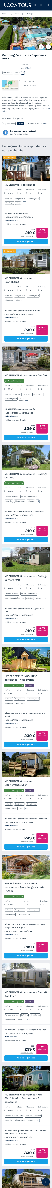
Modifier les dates (11, 220)
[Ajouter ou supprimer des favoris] (41, 46)
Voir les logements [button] (26, 241)
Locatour (5, 14)
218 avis (28, 68)
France (17, 14)
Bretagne (30, 14)
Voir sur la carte (29, 85)
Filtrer (43, 124)
